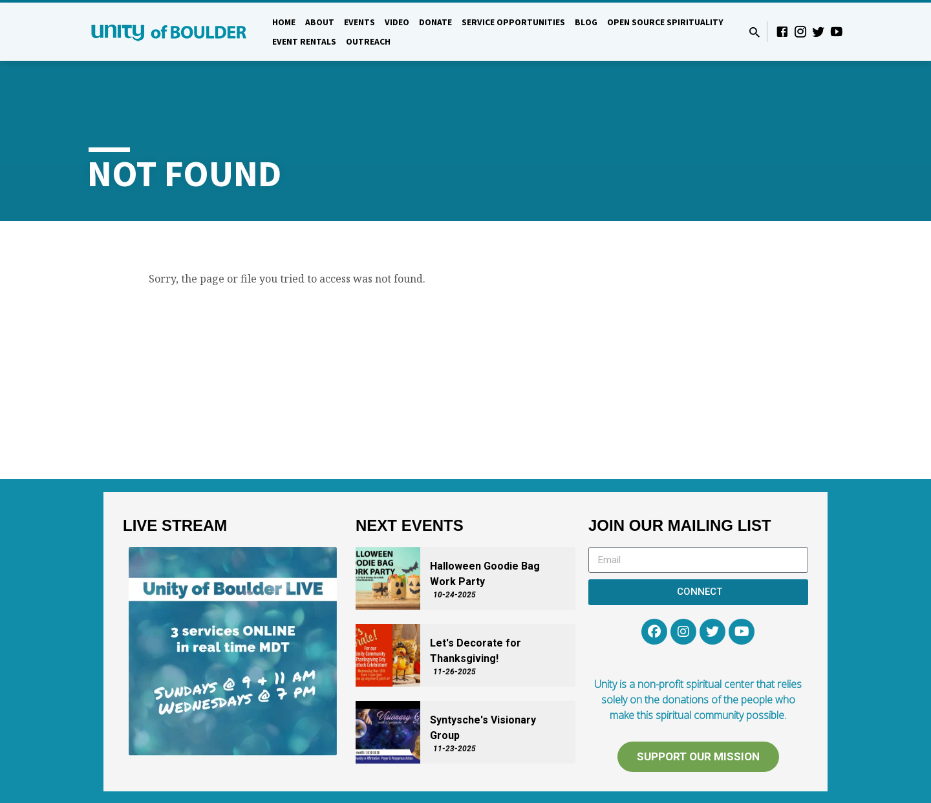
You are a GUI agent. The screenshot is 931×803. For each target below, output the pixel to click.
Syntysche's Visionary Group (483, 728)
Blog (586, 22)
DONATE (435, 22)
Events (359, 22)
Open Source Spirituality (665, 22)
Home (283, 22)
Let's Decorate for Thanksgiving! (475, 651)
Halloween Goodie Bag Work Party (485, 574)
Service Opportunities (513, 22)
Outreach (368, 41)
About (319, 22)
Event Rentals (304, 41)
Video (397, 22)
